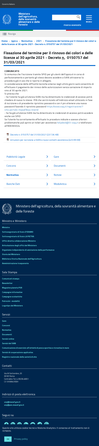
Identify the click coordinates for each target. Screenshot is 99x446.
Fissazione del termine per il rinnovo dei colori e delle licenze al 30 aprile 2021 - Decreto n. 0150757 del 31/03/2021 (49, 42)
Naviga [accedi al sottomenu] (9, 34)
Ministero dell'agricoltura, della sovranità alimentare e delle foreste (29, 19)
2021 (39, 41)
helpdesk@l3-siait (67, 122)
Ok (8, 439)
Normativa (27, 41)
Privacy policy (21, 438)
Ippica (14, 41)
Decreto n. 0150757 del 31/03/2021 (33, 134)
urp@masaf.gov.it (12, 402)
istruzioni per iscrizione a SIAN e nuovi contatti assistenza (43, 140)
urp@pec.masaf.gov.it (14, 404)
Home (5, 41)
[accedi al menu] (89, 18)
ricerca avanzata (72, 25)
